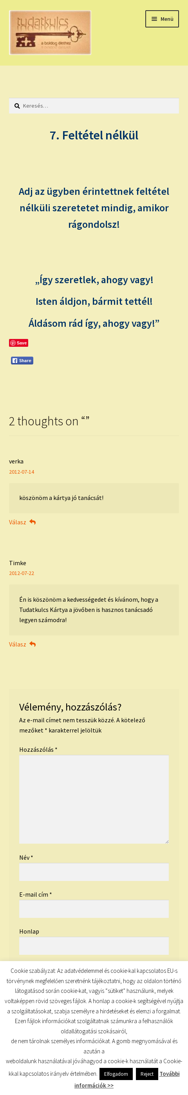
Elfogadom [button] (116, 1074)
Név (26, 857)
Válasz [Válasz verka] (17, 522)
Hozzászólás (38, 749)
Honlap (29, 931)
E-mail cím (35, 894)
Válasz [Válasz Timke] (17, 644)
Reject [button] (147, 1074)
